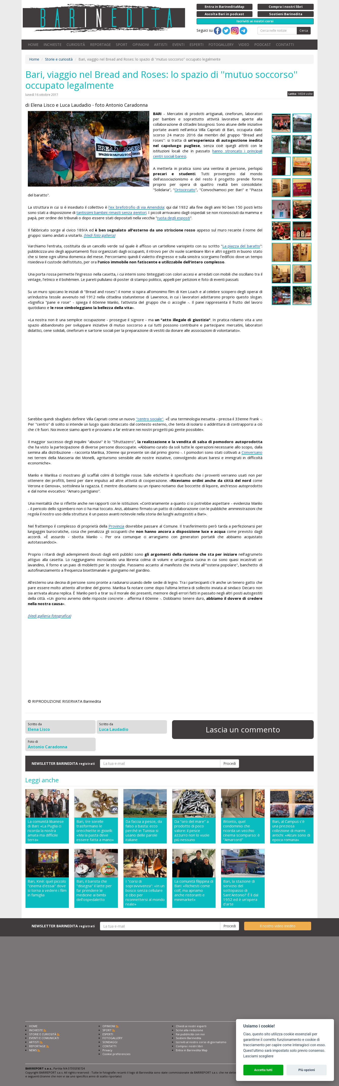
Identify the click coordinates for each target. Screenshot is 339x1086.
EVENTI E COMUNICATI (44, 1038)
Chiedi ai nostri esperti (191, 1026)
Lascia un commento (243, 729)
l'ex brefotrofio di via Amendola (136, 207)
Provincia (116, 526)
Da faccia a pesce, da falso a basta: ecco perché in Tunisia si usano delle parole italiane (143, 830)
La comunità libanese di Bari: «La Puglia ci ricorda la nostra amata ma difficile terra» (46, 830)
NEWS (33, 1050)
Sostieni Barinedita (188, 1038)
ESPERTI (196, 44)
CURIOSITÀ (76, 44)
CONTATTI (285, 44)
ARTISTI (160, 44)
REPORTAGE (100, 44)
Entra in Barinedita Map (191, 1050)
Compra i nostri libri (189, 1046)
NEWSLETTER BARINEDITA (63, 763)
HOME (33, 44)
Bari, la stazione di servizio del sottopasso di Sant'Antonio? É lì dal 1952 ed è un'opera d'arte (240, 892)
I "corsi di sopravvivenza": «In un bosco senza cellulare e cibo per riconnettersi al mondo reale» (145, 892)
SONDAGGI (109, 1042)
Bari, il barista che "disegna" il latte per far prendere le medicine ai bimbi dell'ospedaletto (94, 890)
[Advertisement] (145, 375)
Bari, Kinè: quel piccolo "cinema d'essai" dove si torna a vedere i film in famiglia (47, 888)
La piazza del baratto (241, 245)
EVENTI (178, 44)
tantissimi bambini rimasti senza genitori (111, 212)
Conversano (252, 452)
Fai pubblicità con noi (190, 1034)
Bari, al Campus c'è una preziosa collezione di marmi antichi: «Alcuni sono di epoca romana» (291, 830)
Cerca (304, 30)
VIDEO (244, 44)
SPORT (122, 44)
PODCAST (262, 44)
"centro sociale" (149, 418)
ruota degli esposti (173, 217)
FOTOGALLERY (221, 44)
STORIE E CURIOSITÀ (42, 1034)
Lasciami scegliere (258, 1056)
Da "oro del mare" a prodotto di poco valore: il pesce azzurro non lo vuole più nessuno (191, 830)
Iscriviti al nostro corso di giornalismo (201, 1042)
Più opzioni (306, 1070)
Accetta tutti (263, 1070)
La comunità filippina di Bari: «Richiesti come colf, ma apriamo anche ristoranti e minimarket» (193, 890)
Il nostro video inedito (277, 926)
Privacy (107, 1050)
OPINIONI (141, 44)
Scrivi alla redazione (189, 1030)
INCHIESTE (52, 44)
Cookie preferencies (116, 1054)
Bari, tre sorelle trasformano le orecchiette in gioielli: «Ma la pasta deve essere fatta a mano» (95, 830)
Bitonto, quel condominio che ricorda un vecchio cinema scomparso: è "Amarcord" (241, 830)
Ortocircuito (185, 189)
